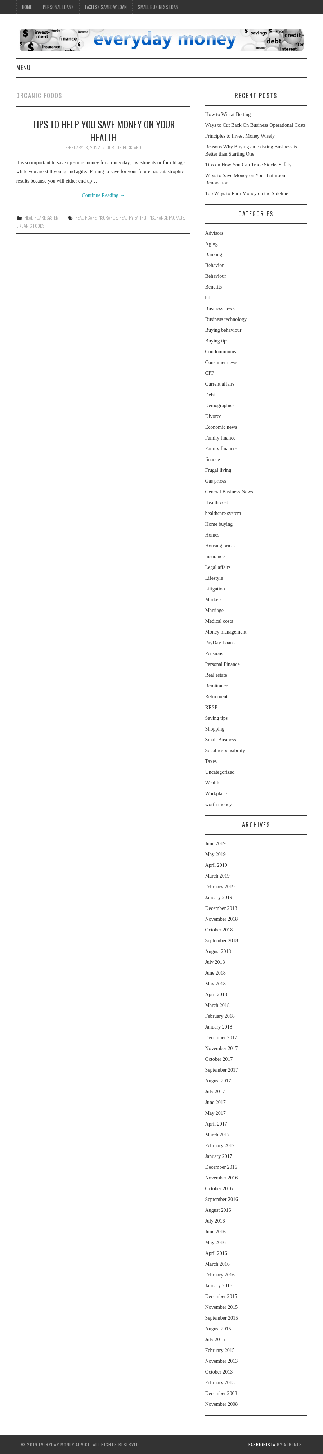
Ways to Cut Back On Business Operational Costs (255, 125)
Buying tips (217, 341)
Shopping (215, 729)
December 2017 (221, 1037)
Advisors (214, 233)
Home (27, 7)
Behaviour (215, 276)
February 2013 (220, 1382)
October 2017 (219, 1059)
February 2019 (220, 886)
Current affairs (220, 384)
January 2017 (218, 1156)
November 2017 (221, 1048)
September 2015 (221, 1318)
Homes (212, 535)
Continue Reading (103, 195)
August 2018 (218, 951)
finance (212, 459)
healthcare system (41, 217)
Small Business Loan (158, 7)
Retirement (216, 696)
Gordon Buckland (124, 147)
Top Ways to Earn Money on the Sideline (246, 193)
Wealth (212, 783)
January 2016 (218, 1285)
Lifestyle (214, 578)
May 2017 (215, 1113)
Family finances (221, 448)
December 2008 (221, 1393)
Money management (226, 632)
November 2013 (221, 1361)
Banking (213, 254)
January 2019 (218, 897)
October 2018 (219, 930)
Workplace (216, 793)
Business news (220, 308)
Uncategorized (220, 772)
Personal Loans (58, 7)
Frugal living (218, 470)
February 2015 (220, 1350)
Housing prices (220, 545)
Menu (23, 67)
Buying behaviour (223, 330)
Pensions (214, 653)
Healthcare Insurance (96, 217)
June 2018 (215, 973)
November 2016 (221, 1178)
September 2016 (221, 1199)
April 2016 (216, 1253)
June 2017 (215, 1102)
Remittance (216, 686)
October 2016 (219, 1188)
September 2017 (221, 1070)
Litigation (215, 589)
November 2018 (221, 919)
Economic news (221, 427)
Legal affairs (218, 567)
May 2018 (215, 983)
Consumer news (221, 362)
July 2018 (215, 962)
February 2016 (220, 1275)
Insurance (215, 556)
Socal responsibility (225, 750)
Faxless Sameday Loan (106, 7)
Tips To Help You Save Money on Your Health (103, 130)
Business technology (226, 319)
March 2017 (217, 1134)
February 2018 (220, 1016)
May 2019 (215, 854)
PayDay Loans (220, 642)
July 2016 (215, 1221)
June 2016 (215, 1231)
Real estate (216, 675)
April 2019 (216, 865)
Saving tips (216, 718)
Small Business (220, 739)
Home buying (219, 524)
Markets (213, 599)
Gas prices (215, 481)
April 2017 (216, 1124)
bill (208, 297)
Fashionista (261, 1444)
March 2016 (217, 1264)
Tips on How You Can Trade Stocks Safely (248, 164)
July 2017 (215, 1091)
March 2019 (217, 876)
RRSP (211, 707)
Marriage (214, 610)
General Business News (229, 491)
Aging (211, 244)
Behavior (214, 265)
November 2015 (221, 1307)
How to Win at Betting (228, 114)
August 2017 (218, 1080)
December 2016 (221, 1167)
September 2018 (221, 940)
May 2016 (215, 1242)
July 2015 (215, 1339)
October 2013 (219, 1372)
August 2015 (218, 1328)
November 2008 (221, 1404)
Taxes (211, 761)
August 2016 (218, 1210)
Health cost (216, 502)
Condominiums (220, 351)
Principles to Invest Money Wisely (240, 136)
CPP (209, 373)
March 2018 (217, 1005)
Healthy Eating (132, 217)
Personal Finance (222, 664)
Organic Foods (30, 225)
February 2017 (220, 1145)
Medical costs (219, 621)
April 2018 (216, 994)
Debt (210, 394)
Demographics (220, 405)
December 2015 (221, 1296)
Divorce (213, 416)
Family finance (220, 438)
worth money (218, 804)
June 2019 (215, 843)
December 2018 (221, 908)
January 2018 (218, 1027)
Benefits (213, 287)
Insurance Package (166, 217)
